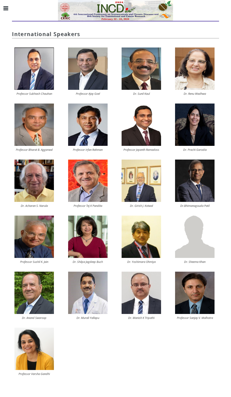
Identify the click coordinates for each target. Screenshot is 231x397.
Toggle (8, 8)
